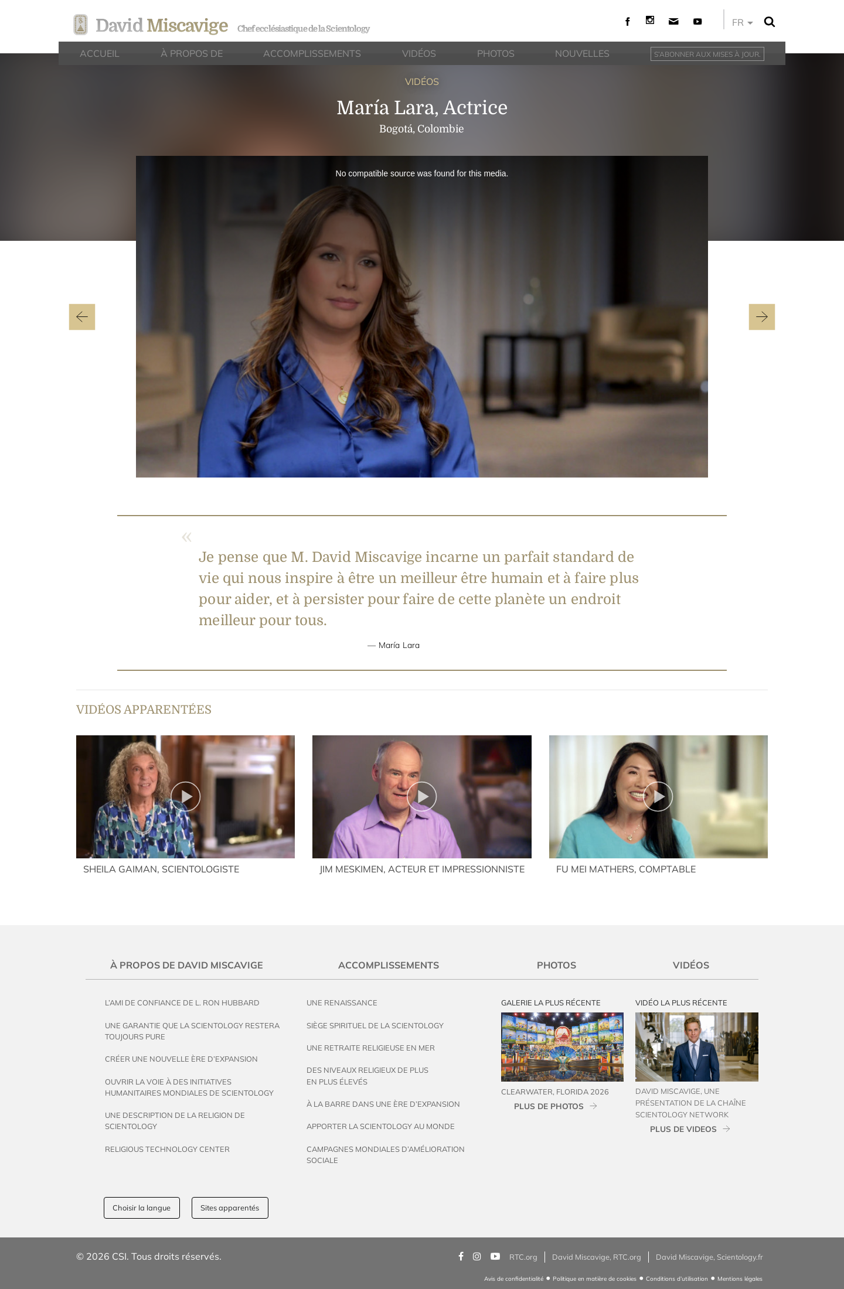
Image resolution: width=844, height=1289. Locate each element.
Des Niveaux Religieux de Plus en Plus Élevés (367, 1075)
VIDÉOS (422, 81)
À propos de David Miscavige (186, 965)
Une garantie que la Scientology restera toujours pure (192, 1031)
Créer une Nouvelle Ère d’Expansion (181, 1058)
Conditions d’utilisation (677, 1279)
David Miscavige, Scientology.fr (709, 1256)
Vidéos (691, 965)
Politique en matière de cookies (595, 1279)
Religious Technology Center (167, 1149)
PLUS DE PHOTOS (549, 1106)
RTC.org (523, 1256)
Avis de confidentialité (513, 1279)
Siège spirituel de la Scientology (375, 1025)
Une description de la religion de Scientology (175, 1120)
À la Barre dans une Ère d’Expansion (383, 1104)
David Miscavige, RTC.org (596, 1256)
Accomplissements (388, 965)
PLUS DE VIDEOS (683, 1129)
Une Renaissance (342, 1002)
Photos (556, 965)
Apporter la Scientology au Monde (381, 1126)
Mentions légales (740, 1279)
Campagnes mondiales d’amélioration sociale (386, 1154)
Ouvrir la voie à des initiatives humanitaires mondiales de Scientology (189, 1087)
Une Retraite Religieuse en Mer (371, 1047)
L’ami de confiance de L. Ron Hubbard (182, 1002)
